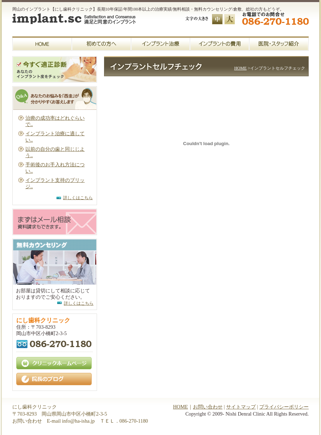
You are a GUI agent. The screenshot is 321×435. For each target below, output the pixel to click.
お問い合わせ (208, 407)
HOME (240, 68)
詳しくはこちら (78, 197)
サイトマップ (241, 407)
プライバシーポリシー (284, 407)
